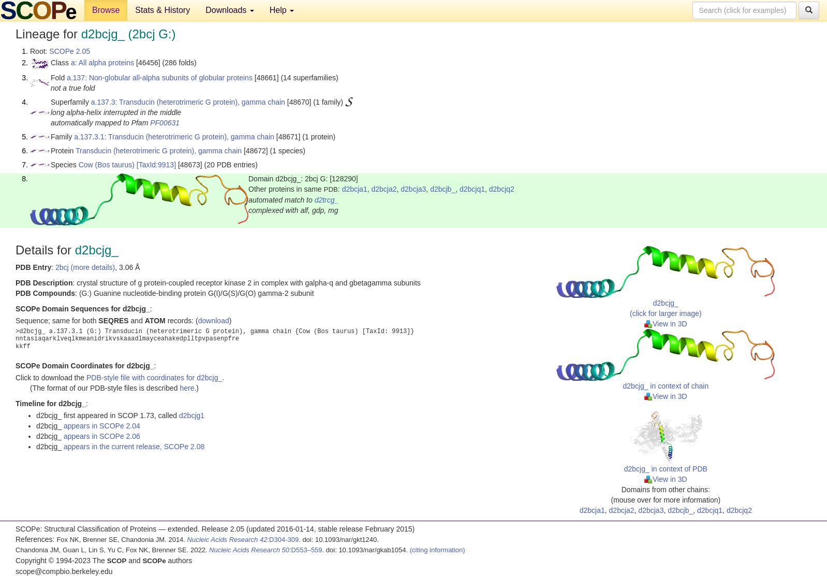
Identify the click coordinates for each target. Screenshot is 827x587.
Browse (106, 10)
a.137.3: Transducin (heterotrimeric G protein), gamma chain (188, 102)
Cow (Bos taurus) (107, 165)
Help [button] (282, 10)
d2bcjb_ (442, 189)
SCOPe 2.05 (69, 51)
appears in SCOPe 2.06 (102, 436)
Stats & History (162, 10)
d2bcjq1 (472, 189)
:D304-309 (243, 539)
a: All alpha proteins (102, 63)
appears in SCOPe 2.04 (102, 426)
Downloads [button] (229, 10)
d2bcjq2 (501, 189)
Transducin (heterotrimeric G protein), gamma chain (159, 151)
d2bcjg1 (191, 415)
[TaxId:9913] (156, 165)
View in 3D (665, 324)
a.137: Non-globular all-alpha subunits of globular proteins (160, 78)
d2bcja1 (354, 189)
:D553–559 (265, 550)
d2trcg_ (327, 200)
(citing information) (437, 550)
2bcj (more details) (85, 267)
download (213, 321)
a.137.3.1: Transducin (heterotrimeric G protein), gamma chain (174, 137)
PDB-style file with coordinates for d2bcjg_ (154, 378)
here (187, 388)
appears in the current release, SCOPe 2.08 (134, 446)
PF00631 (165, 123)
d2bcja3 (413, 189)
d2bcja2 (383, 189)
